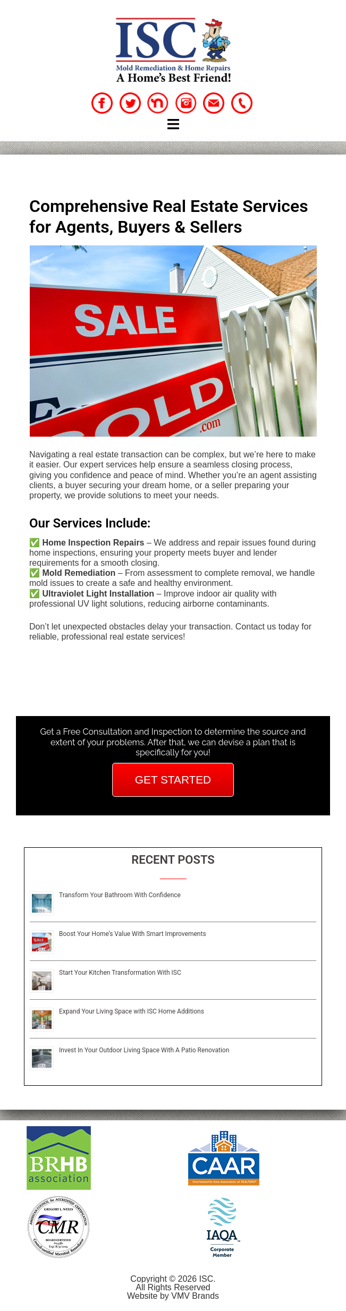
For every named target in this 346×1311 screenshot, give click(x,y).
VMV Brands (195, 1295)
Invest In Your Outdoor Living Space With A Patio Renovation (144, 1050)
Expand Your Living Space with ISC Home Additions (131, 1011)
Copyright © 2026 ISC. (172, 1278)
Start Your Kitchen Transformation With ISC (120, 972)
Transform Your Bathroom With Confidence (120, 895)
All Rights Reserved (173, 1287)
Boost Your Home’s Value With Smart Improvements (132, 934)
